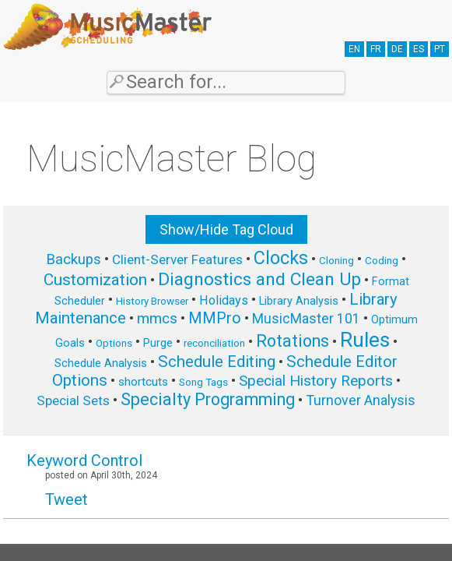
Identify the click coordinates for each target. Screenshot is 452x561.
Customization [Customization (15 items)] (95, 279)
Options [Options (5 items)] (114, 343)
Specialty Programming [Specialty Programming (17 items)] (208, 399)
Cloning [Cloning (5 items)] (336, 260)
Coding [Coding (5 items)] (381, 260)
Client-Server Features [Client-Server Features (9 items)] (177, 259)
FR (375, 49)
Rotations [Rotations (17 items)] (292, 341)
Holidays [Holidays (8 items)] (223, 300)
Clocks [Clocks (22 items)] (281, 258)
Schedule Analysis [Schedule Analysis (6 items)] (100, 363)
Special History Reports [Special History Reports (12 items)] (316, 381)
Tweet (66, 499)
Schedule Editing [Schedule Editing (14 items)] (216, 361)
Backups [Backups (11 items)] (73, 259)
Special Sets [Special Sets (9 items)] (73, 400)
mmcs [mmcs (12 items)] (157, 318)
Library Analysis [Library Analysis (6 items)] (298, 301)
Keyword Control (84, 460)
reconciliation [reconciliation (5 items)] (214, 343)
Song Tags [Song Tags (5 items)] (203, 382)
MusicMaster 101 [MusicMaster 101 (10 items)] (306, 318)
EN (354, 49)
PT (439, 49)
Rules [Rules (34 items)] (365, 339)
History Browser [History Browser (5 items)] (152, 301)
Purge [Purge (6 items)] (158, 343)
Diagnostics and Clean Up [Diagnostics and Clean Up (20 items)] (259, 279)
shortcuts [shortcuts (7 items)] (143, 382)
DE (397, 49)
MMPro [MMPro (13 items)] (214, 318)
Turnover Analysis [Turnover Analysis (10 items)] (360, 400)
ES (418, 49)
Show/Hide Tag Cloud (226, 229)
